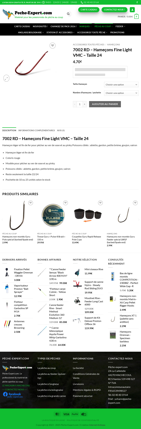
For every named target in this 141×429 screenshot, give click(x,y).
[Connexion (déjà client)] (132, 9)
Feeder (120, 26)
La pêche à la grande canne (52, 395)
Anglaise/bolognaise (31, 32)
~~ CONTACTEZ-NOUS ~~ (14, 389)
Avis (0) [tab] (61, 130)
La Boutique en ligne (53, 420)
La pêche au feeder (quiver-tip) (52, 375)
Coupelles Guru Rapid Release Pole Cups (86, 238)
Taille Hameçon (80, 84)
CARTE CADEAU (22, 26)
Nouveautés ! (40, 26)
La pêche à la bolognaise (50, 389)
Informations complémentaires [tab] (36, 130)
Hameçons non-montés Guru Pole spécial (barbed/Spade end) (17, 238)
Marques (85, 26)
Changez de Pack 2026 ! (64, 26)
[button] (128, 16)
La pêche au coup (47, 367)
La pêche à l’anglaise (48, 383)
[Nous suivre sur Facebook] (137, 2)
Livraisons (78, 383)
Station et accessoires (60, 32)
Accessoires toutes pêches (88, 44)
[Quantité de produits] (80, 104)
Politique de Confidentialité (83, 420)
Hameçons (113, 44)
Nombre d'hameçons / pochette (87, 93)
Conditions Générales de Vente (86, 375)
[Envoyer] (68, 14)
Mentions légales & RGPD (87, 389)
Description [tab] (9, 130)
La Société (78, 367)
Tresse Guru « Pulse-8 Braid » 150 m (51, 238)
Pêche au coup (104, 26)
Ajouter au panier (105, 104)
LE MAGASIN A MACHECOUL (16, 385)
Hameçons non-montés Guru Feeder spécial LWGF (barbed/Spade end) (121, 239)
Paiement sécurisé (82, 395)
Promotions (117, 32)
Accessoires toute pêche (92, 32)
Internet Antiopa (97, 425)
